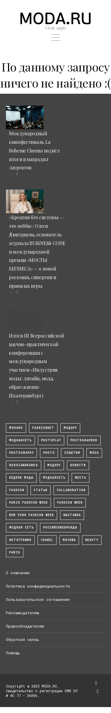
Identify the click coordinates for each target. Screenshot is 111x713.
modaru (16, 428)
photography (21, 453)
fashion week (70, 502)
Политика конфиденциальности (38, 586)
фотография (20, 540)
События (72, 453)
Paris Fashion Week (28, 502)
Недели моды (21, 478)
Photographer (83, 440)
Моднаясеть (54, 478)
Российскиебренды (60, 527)
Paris (14, 552)
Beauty (91, 540)
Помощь (13, 652)
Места (80, 478)
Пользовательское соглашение (38, 599)
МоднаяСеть (20, 440)
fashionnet (43, 428)
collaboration (71, 490)
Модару (54, 465)
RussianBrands (23, 465)
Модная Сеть (21, 527)
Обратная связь (22, 639)
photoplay (51, 440)
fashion (16, 490)
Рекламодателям (22, 612)
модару (70, 428)
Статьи (40, 490)
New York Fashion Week (31, 515)
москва (69, 540)
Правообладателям (25, 626)
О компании (18, 572)
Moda (94, 453)
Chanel (47, 540)
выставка (72, 515)
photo (49, 453)
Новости (78, 465)
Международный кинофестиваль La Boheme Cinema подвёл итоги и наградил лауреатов (34, 150)
